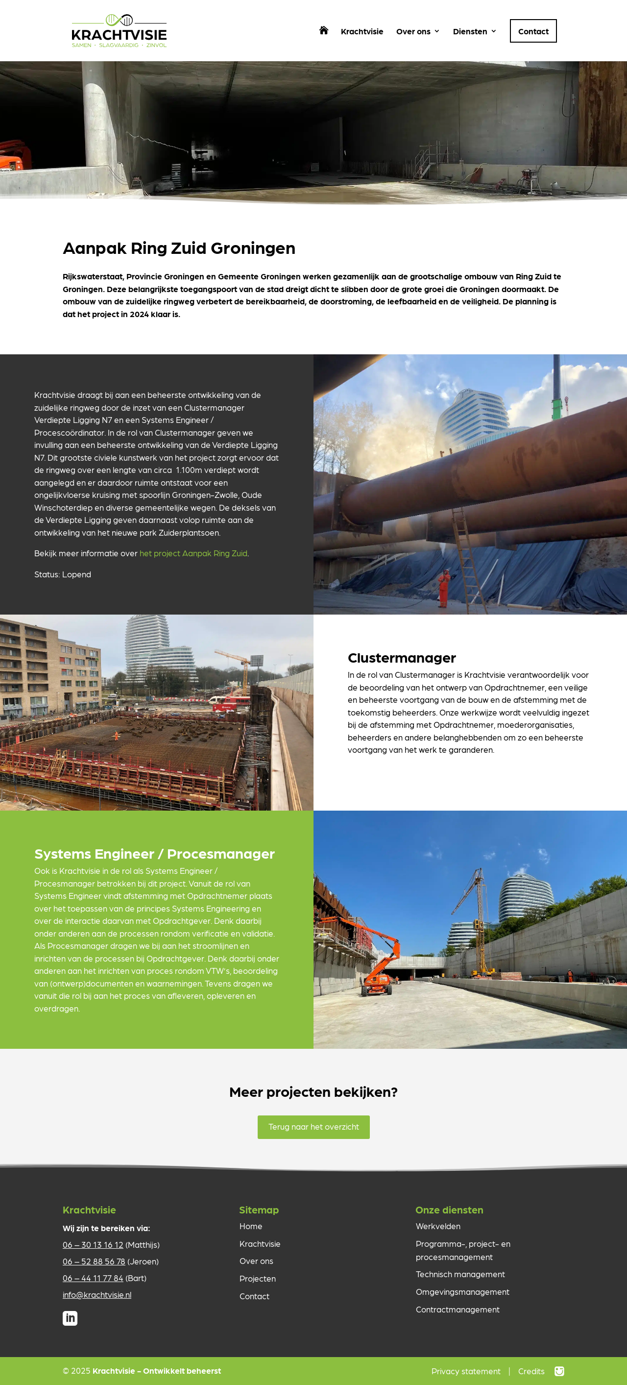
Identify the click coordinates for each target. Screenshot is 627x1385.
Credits (531, 1371)
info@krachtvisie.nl (97, 1294)
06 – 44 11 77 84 (93, 1278)
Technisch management (460, 1274)
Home (251, 1226)
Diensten (470, 31)
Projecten (258, 1278)
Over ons (413, 31)
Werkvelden (438, 1226)
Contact (533, 31)
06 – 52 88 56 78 (94, 1261)
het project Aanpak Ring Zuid (193, 553)
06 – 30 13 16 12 (93, 1244)
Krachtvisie (362, 31)
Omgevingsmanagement (462, 1291)
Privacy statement (466, 1371)
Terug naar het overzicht (313, 1126)
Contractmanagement (458, 1309)
